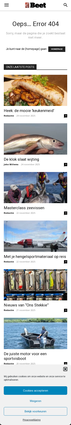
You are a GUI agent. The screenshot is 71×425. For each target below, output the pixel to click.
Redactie (9, 115)
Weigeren (35, 401)
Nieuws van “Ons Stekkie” (26, 305)
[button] (65, 369)
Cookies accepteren (35, 390)
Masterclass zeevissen (24, 208)
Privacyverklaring (32, 420)
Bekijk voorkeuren (35, 411)
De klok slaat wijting (21, 159)
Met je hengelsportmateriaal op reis (35, 256)
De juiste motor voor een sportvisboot (25, 356)
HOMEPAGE (56, 49)
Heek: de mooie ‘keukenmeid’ (29, 110)
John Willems (11, 164)
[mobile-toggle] (6, 5)
